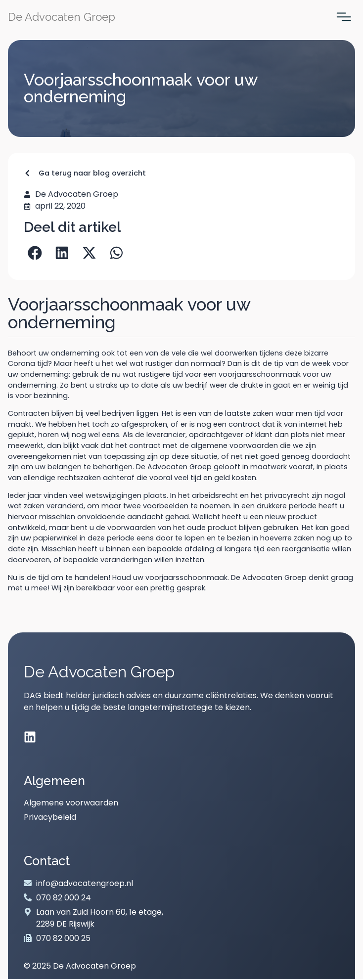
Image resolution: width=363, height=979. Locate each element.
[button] (35, 253)
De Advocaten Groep (61, 16)
